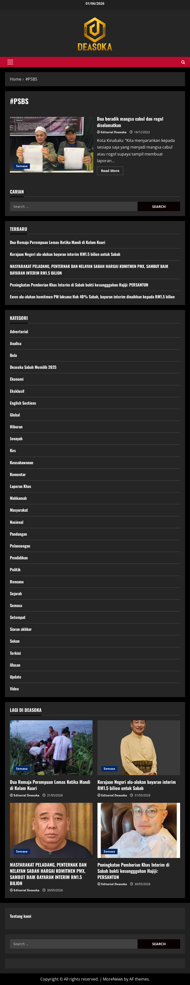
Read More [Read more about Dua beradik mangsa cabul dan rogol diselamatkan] (112, 171)
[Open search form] (183, 62)
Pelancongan (20, 546)
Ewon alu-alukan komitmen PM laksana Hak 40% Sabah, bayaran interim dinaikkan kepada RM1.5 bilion (92, 297)
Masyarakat (19, 510)
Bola (13, 355)
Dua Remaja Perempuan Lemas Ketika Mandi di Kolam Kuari (57, 242)
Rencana (17, 582)
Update (15, 677)
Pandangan (18, 534)
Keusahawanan (21, 462)
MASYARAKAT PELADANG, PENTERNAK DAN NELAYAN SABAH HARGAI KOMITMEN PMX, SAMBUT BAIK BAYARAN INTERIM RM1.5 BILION (48, 874)
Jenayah (16, 438)
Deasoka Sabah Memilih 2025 (33, 367)
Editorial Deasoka (113, 132)
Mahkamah (18, 498)
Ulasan (15, 665)
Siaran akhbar (21, 629)
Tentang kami (20, 916)
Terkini (15, 653)
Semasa (21, 166)
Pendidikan (19, 558)
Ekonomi (17, 379)
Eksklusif (17, 391)
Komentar (18, 474)
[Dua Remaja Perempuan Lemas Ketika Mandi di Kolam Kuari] (51, 747)
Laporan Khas (20, 486)
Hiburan (16, 427)
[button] (10, 62)
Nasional (16, 522)
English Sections (23, 403)
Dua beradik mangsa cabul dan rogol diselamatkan (51, 144)
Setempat (17, 617)
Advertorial (19, 331)
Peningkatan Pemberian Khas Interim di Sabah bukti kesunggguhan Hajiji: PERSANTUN (79, 285)
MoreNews (113, 979)
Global (15, 415)
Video (14, 689)
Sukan (15, 641)
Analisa (15, 343)
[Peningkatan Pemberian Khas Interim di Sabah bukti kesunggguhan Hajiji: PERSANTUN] (138, 830)
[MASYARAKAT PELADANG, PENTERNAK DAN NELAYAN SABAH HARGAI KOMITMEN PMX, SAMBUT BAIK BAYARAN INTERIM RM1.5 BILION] (51, 830)
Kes (13, 450)
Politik (15, 569)
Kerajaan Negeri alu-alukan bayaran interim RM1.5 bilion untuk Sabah (65, 254)
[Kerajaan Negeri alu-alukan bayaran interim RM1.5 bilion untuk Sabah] (138, 747)
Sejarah (16, 593)
